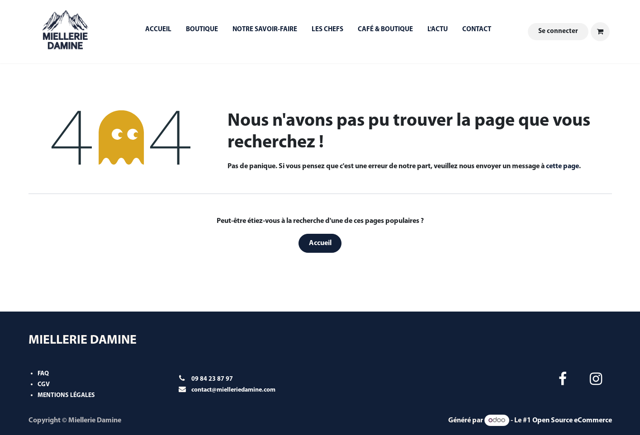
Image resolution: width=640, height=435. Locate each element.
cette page (562, 166)
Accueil (320, 243)
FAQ (43, 373)
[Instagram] (595, 378)
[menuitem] (158, 32)
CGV (44, 384)
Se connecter (558, 31)
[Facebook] (562, 378)
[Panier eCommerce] (600, 31)
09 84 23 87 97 (212, 379)
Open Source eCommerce (572, 420)
